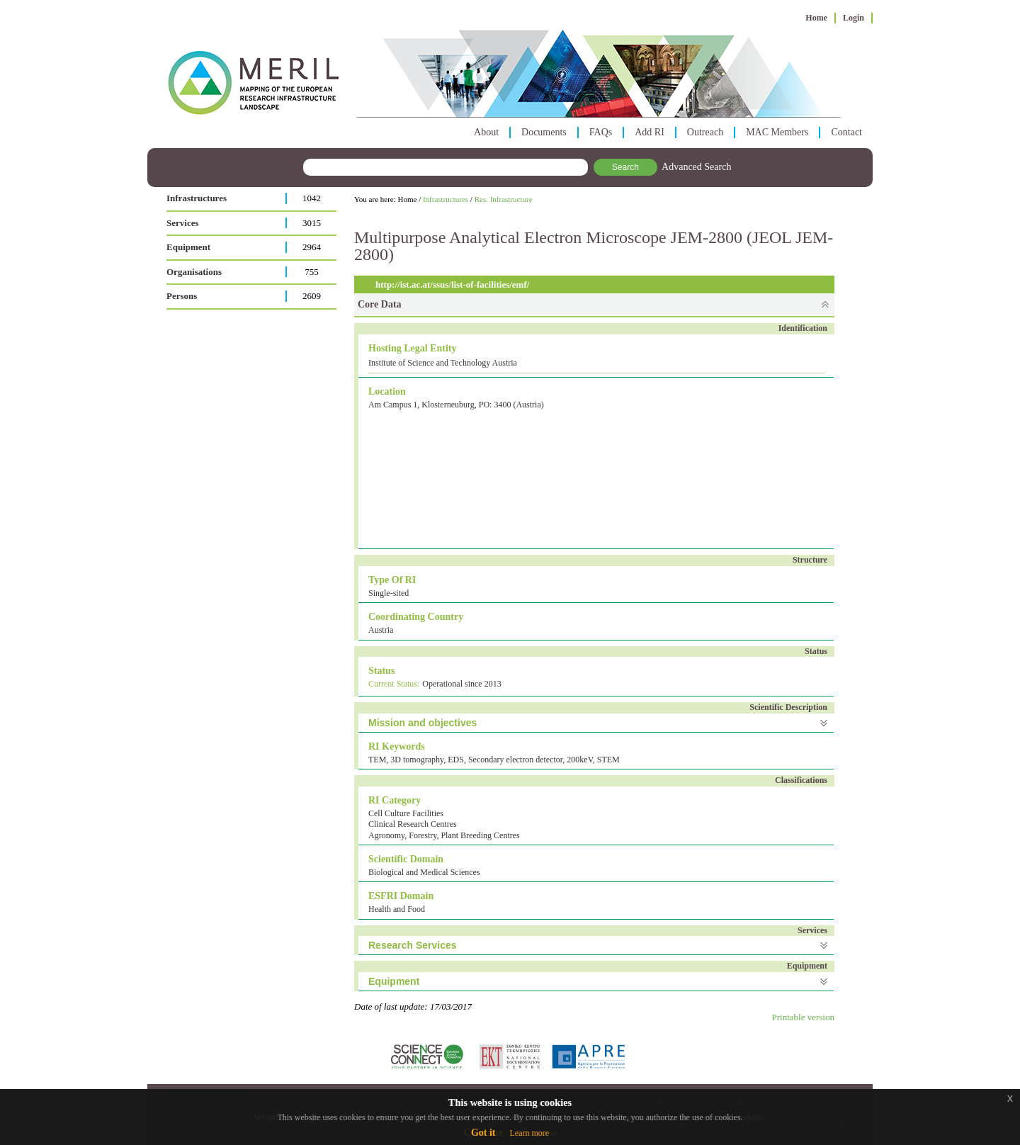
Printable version (803, 1017)
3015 (311, 223)
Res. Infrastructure (504, 199)
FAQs (600, 132)
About (486, 132)
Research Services (412, 945)
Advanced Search (696, 167)
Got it (483, 1132)
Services (182, 223)
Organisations (194, 271)
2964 (311, 247)
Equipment (188, 247)
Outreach (705, 132)
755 (312, 271)
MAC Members (777, 132)
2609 (311, 296)
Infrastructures (196, 198)
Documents (544, 132)
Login (853, 18)
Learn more (529, 1133)
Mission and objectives (422, 722)
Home (816, 18)
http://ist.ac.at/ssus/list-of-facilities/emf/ (452, 284)
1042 (311, 198)
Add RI (649, 132)
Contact (846, 132)
